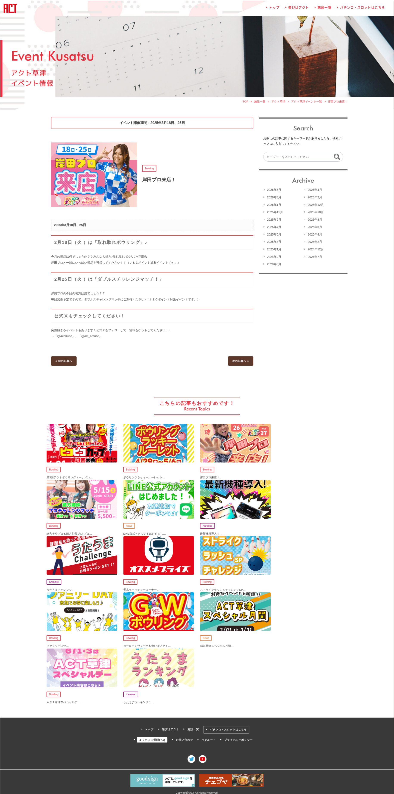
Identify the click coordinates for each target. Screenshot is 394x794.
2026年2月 (314, 199)
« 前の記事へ (65, 361)
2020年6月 (273, 265)
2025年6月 (314, 228)
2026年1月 (273, 206)
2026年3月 (273, 199)
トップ (274, 10)
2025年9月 (273, 221)
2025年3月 (273, 243)
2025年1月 (273, 250)
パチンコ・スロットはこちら (361, 10)
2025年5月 (273, 236)
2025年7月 (273, 228)
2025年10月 (315, 213)
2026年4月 (314, 191)
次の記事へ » (240, 361)
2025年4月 (314, 236)
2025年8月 (314, 221)
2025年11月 (274, 213)
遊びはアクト (297, 10)
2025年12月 (315, 206)
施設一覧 (323, 10)
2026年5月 (273, 191)
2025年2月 (314, 243)
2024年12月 (315, 250)
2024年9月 (273, 258)
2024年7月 (314, 258)
